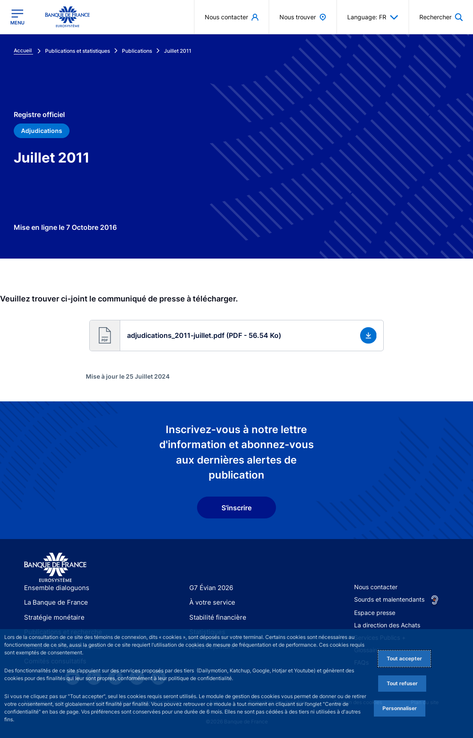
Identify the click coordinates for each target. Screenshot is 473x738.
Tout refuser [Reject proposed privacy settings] (402, 683)
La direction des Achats (387, 625)
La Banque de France (54, 602)
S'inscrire (236, 507)
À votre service (210, 602)
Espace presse (374, 612)
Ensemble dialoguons (53, 587)
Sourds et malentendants (389, 599)
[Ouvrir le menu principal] (17, 17)
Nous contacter (375, 586)
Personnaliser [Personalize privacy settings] (399, 708)
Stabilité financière (215, 617)
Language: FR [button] (372, 17)
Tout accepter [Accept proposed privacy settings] (404, 658)
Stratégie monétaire (51, 617)
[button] (236, 335)
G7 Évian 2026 (209, 587)
